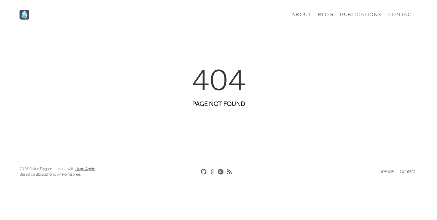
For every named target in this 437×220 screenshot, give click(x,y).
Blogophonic (46, 174)
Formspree (71, 174)
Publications (360, 14)
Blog (325, 14)
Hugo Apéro (85, 169)
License (386, 172)
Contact (401, 14)
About (301, 14)
